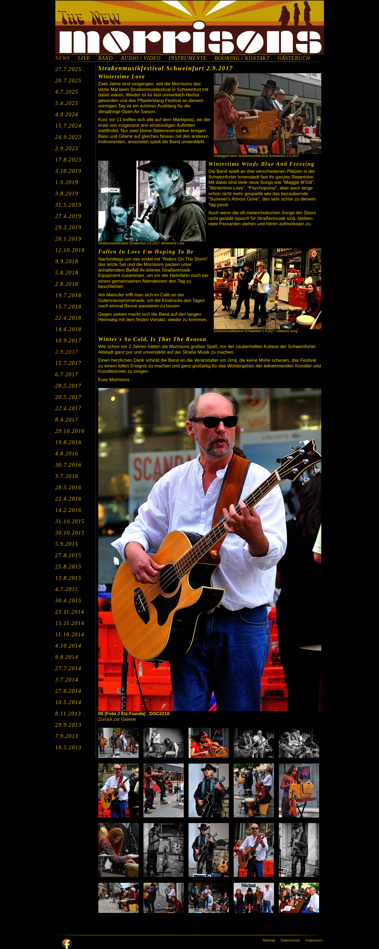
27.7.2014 (68, 668)
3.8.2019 (66, 193)
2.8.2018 (66, 284)
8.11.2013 (68, 713)
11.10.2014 (70, 634)
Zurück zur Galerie (117, 719)
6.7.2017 (66, 374)
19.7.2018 (68, 295)
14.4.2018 (68, 329)
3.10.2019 (68, 171)
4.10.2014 (68, 646)
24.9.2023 (68, 137)
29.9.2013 (68, 725)
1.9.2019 (66, 182)
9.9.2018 (66, 261)
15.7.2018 (68, 307)
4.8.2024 (66, 114)
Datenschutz (290, 940)
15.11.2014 (70, 623)
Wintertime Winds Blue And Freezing (261, 164)
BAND (105, 58)
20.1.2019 (68, 239)
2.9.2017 (66, 352)
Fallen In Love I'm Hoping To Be (146, 251)
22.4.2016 (68, 499)
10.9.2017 (68, 340)
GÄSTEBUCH (294, 58)
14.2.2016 (68, 510)
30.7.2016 (68, 465)
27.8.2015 (68, 555)
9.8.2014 (66, 657)
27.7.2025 (68, 69)
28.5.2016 (68, 487)
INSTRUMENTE (188, 58)
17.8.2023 (68, 160)
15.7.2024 (68, 126)
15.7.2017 (68, 363)
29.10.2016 (70, 431)
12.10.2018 (70, 250)
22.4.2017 (68, 408)
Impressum (314, 940)
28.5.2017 (68, 386)
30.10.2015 (70, 533)
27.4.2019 (68, 216)
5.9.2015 (66, 544)
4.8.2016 (66, 453)
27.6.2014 (68, 691)
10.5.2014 (68, 702)
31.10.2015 (70, 521)
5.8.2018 (66, 273)
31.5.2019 (68, 205)
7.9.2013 (66, 736)
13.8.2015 (68, 578)
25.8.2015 (68, 567)
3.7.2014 (66, 680)
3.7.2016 (66, 476)
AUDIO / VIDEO (141, 58)
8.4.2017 (66, 420)
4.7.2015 (66, 589)
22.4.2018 (68, 318)
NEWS (62, 58)
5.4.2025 (66, 103)
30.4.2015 (68, 600)
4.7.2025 (66, 92)
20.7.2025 (68, 80)
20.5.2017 (68, 397)
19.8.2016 (68, 442)
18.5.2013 (68, 747)
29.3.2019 (68, 227)
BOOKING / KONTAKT (242, 58)
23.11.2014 (70, 612)
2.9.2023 (66, 148)
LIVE (84, 58)
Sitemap (268, 940)
